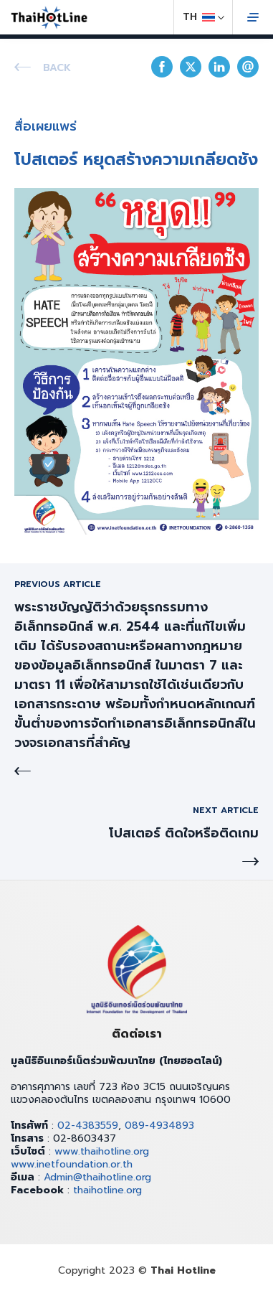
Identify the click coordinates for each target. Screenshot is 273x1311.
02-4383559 (87, 1125)
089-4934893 (159, 1125)
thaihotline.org (107, 1190)
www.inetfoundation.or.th (72, 1164)
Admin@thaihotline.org (97, 1177)
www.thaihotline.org (101, 1151)
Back (57, 67)
